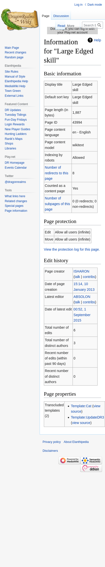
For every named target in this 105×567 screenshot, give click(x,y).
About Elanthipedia (76, 442)
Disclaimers (50, 451)
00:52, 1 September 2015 (82, 314)
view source (81, 423)
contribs (89, 277)
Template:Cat (81, 406)
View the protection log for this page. (72, 249)
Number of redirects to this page (56, 172)
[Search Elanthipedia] (92, 25)
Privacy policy (52, 442)
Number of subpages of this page (57, 203)
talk (77, 277)
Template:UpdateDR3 (87, 417)
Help (97, 40)
